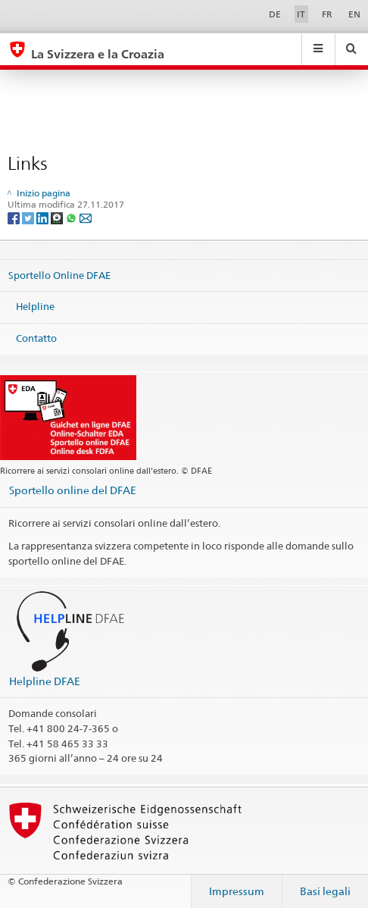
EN (354, 14)
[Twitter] (29, 217)
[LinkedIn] (43, 217)
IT (301, 14)
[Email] (86, 217)
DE (275, 14)
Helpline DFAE (44, 681)
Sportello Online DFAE (59, 274)
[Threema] (58, 217)
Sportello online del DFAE (72, 490)
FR (327, 14)
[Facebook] (15, 217)
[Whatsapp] (72, 217)
